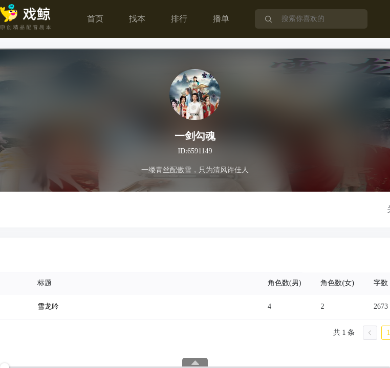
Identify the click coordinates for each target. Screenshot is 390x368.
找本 (137, 18)
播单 (221, 18)
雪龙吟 (48, 306)
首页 (95, 18)
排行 (179, 18)
